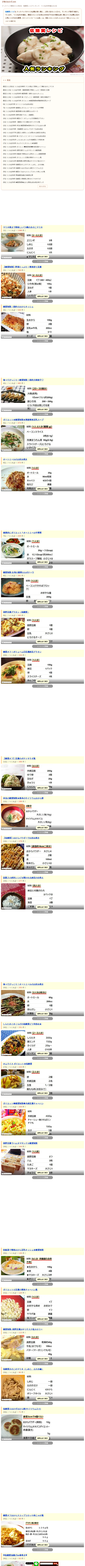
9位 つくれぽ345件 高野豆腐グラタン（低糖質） (19, 115)
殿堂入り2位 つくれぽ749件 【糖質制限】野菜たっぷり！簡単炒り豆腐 (26, 90)
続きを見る (42, 186)
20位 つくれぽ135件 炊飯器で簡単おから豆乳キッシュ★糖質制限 (24, 154)
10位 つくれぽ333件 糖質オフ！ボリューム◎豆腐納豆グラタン (23, 118)
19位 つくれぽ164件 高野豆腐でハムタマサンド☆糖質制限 (22, 150)
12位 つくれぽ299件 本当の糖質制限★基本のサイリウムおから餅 (24, 125)
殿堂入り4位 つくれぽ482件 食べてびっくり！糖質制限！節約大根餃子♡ (27, 97)
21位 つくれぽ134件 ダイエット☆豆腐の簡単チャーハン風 (22, 157)
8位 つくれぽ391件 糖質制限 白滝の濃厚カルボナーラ (20, 111)
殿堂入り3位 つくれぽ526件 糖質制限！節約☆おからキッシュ (23, 93)
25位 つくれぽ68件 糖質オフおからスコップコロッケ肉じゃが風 (24, 171)
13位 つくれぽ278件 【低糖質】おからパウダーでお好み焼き (23, 129)
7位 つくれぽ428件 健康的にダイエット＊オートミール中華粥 (23, 108)
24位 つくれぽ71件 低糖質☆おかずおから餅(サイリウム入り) (23, 168)
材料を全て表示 (42, 256)
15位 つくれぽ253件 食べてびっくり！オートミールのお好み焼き (24, 136)
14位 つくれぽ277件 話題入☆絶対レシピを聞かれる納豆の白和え (24, 132)
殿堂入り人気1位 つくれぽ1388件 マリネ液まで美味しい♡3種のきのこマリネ (28, 86)
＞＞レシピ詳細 (42, 261)
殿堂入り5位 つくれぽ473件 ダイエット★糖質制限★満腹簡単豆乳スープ (27, 100)
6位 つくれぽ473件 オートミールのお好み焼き (18, 104)
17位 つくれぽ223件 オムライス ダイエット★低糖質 (20, 143)
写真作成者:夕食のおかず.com (77, 74)
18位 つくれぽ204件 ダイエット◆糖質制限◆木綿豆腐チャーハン (24, 147)
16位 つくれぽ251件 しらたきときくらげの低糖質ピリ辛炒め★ (23, 139)
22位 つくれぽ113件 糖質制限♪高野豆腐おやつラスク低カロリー (24, 161)
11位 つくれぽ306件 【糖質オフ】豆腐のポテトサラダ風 (21, 122)
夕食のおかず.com (9, 2)
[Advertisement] (42, 207)
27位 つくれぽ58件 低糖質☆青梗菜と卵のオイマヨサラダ (22, 179)
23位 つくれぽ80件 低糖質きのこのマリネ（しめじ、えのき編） (24, 164)
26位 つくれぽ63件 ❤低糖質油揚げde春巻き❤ (18, 175)
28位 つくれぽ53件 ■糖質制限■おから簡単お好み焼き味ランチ (23, 182)
